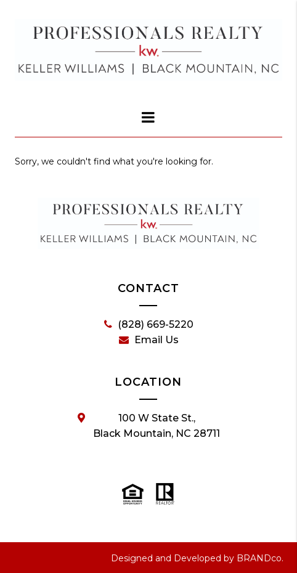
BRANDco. (260, 558)
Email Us (149, 340)
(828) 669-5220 (148, 325)
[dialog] (148, 117)
